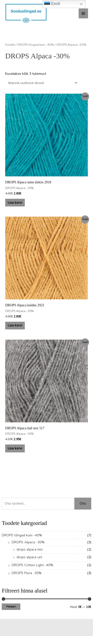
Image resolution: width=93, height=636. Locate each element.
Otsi (83, 503)
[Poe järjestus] (42, 83)
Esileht (10, 44)
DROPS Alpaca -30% (28, 542)
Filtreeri (11, 606)
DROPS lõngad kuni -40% (22, 535)
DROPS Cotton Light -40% (32, 565)
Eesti (52, 4)
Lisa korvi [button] (15, 202)
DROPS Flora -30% (27, 573)
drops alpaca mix (30, 549)
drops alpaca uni (29, 557)
